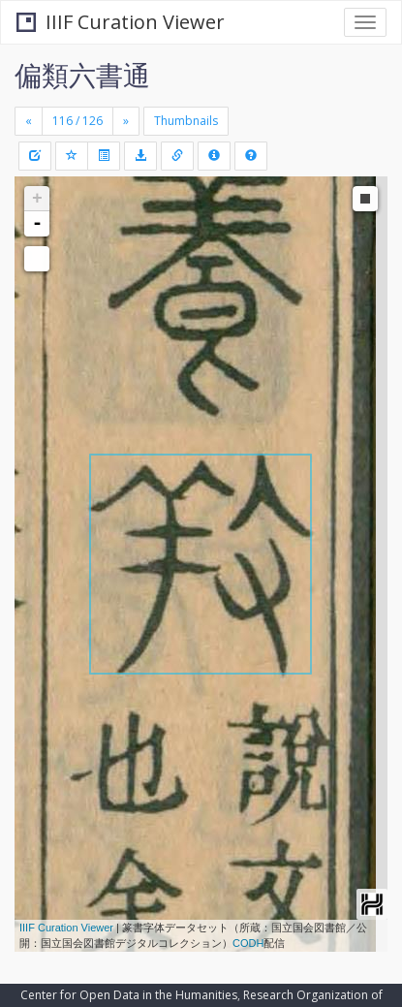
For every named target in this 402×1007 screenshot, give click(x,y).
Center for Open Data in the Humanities (128, 995)
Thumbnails (186, 120)
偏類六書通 (82, 74)
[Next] (125, 121)
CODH (247, 943)
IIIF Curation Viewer (120, 22)
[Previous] (29, 121)
